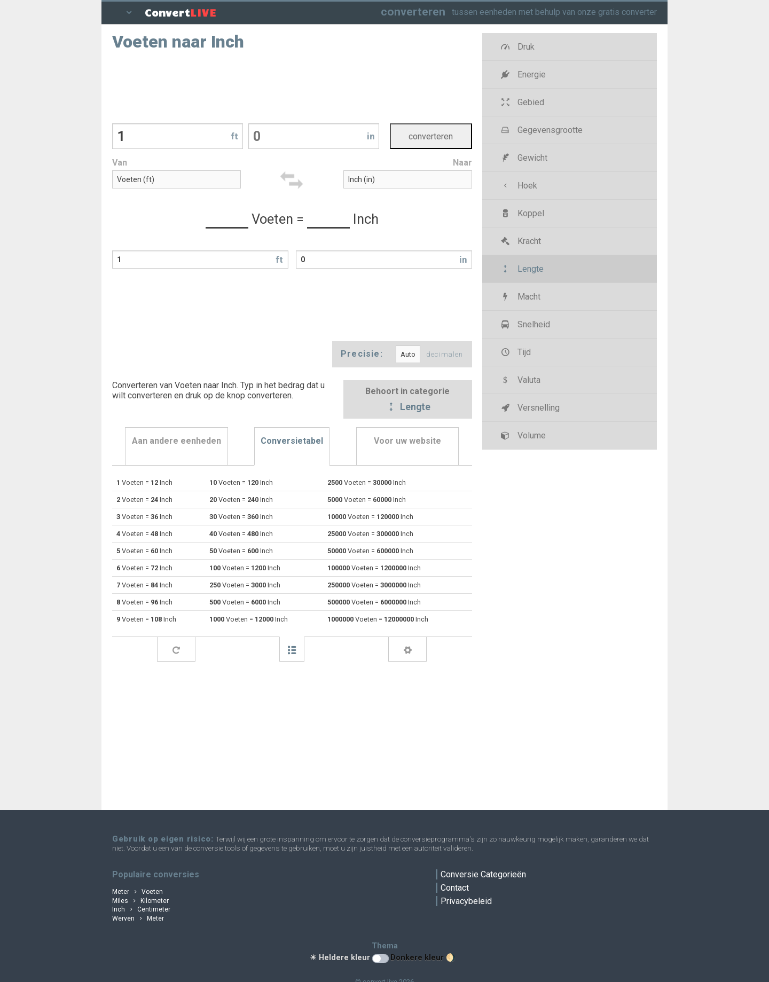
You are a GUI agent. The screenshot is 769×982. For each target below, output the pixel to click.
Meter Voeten (137, 891)
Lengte (407, 407)
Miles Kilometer (140, 901)
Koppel (521, 213)
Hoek (518, 185)
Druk (517, 47)
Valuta (519, 380)
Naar (462, 163)
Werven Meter (138, 918)
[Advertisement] (292, 86)
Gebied (521, 102)
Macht (519, 297)
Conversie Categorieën (483, 874)
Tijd (515, 352)
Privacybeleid (466, 901)
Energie (522, 74)
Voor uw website (407, 441)
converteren (413, 11)
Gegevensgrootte (541, 130)
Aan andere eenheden (176, 441)
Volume (522, 435)
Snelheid (524, 324)
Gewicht (523, 158)
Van (119, 163)
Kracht (520, 241)
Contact (455, 888)
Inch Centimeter (141, 909)
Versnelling (529, 408)
